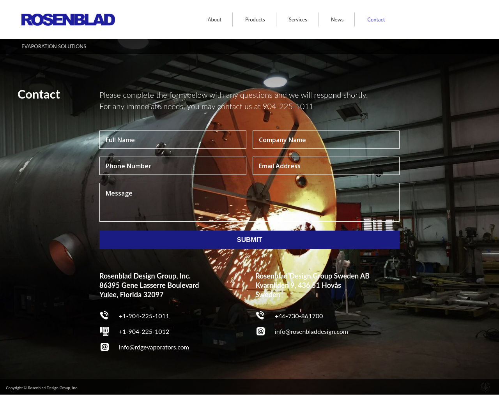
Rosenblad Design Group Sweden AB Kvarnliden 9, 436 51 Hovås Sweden (312, 285)
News (337, 19)
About (214, 19)
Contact (376, 19)
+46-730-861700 (299, 315)
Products (255, 19)
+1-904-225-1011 (144, 315)
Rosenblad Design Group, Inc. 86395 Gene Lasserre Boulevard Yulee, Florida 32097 (149, 285)
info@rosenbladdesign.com (311, 331)
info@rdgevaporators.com (154, 347)
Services (298, 19)
